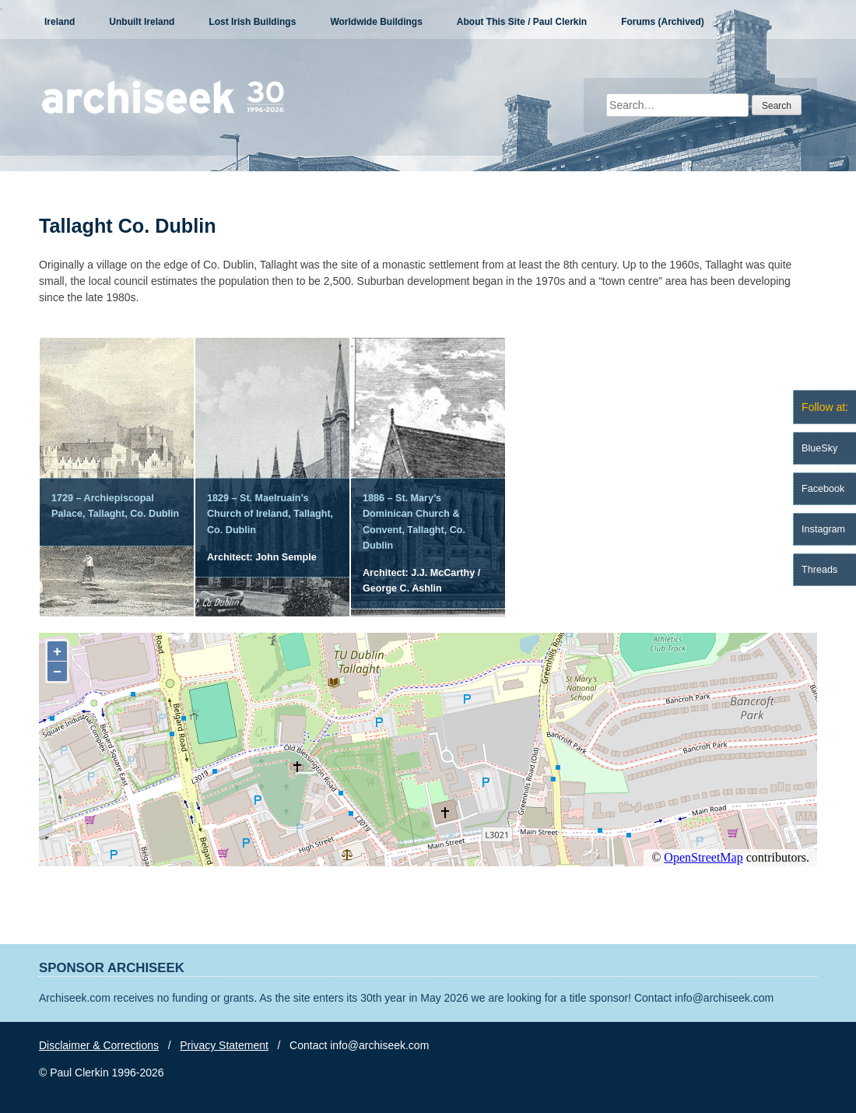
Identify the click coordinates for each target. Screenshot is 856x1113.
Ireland (59, 21)
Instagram (823, 529)
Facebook (823, 488)
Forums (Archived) (662, 21)
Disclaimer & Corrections (99, 1045)
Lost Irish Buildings (252, 21)
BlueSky (819, 448)
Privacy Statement (224, 1045)
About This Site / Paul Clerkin (522, 21)
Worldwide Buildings (376, 21)
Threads (819, 569)
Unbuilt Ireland (141, 21)
